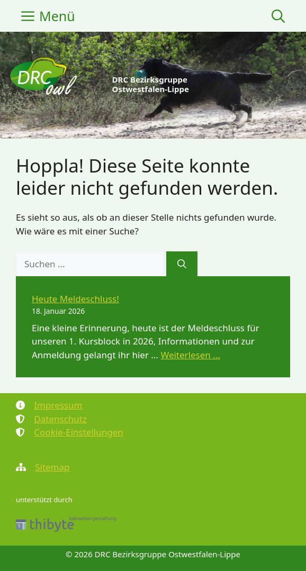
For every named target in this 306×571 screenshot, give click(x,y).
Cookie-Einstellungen (78, 432)
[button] (278, 16)
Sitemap (52, 467)
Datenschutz (60, 419)
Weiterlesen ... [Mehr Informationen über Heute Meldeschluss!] (190, 355)
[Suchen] (181, 264)
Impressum (58, 405)
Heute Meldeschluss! (75, 299)
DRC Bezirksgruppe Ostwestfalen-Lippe (150, 84)
